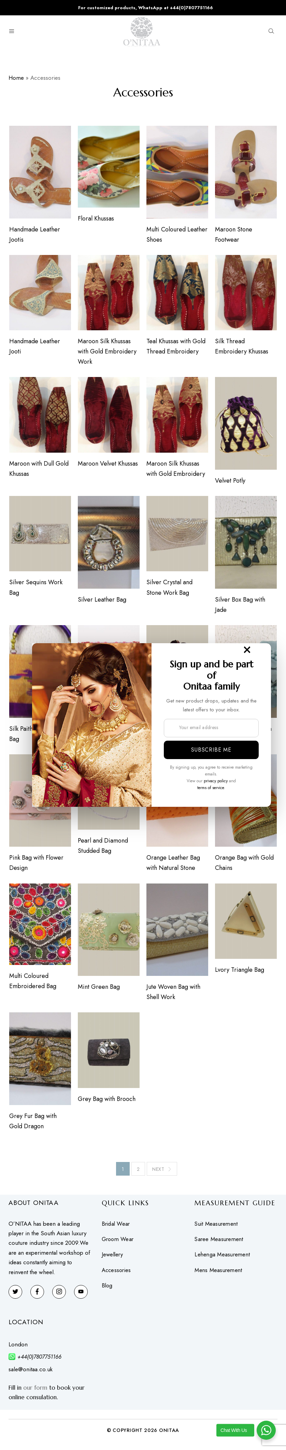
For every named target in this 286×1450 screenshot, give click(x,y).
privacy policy (216, 781)
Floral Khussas (95, 218)
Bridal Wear (117, 1227)
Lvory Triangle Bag (239, 972)
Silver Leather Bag (101, 601)
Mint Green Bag (98, 989)
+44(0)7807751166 (39, 1360)
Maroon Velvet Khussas (107, 464)
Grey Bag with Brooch (106, 1102)
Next (162, 1172)
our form (35, 1391)
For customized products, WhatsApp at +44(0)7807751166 (145, 7)
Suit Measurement (217, 1227)
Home (16, 78)
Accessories (117, 1274)
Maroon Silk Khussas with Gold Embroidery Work (106, 352)
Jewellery (113, 1258)
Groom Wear (119, 1242)
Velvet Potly (230, 482)
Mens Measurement (219, 1274)
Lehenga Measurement (223, 1258)
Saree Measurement (220, 1242)
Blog (107, 1289)
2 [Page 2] (138, 1172)
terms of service (210, 788)
